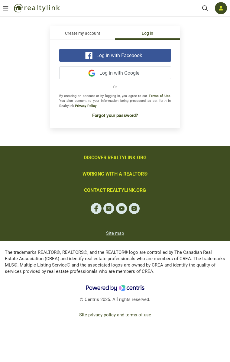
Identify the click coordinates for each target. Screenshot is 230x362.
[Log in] (221, 8)
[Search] (205, 8)
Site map (115, 233)
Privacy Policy (86, 106)
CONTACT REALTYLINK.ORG (115, 190)
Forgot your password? (115, 115)
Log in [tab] (147, 33)
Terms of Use (159, 96)
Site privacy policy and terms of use (115, 315)
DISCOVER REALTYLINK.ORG (115, 157)
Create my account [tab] (82, 33)
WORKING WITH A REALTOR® (115, 174)
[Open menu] (5, 8)
